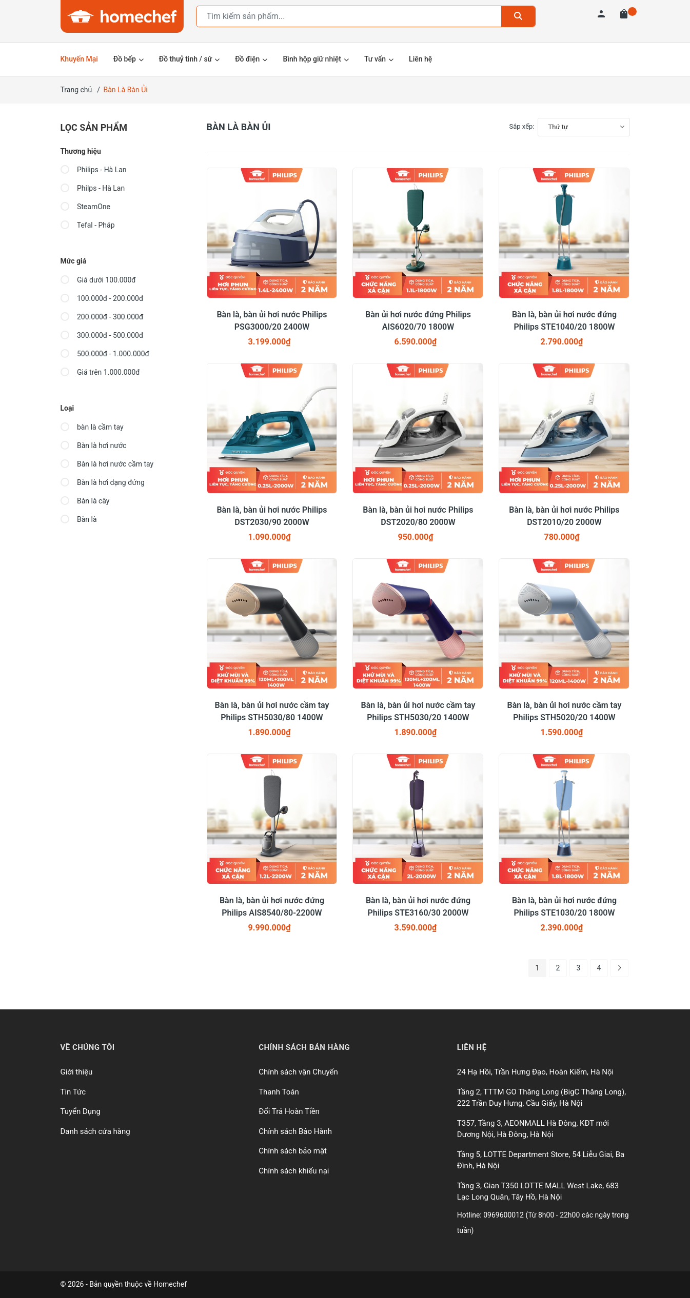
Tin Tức (73, 1092)
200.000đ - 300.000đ (102, 317)
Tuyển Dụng (81, 1111)
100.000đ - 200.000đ (102, 298)
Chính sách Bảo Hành (295, 1131)
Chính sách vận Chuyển (298, 1072)
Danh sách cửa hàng (95, 1131)
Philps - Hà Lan (93, 188)
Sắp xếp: (522, 126)
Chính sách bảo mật (293, 1150)
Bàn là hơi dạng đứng (103, 482)
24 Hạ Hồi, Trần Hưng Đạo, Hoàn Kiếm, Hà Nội (535, 1072)
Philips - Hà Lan (94, 170)
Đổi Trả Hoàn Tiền (289, 1111)
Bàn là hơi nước (94, 445)
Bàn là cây (85, 501)
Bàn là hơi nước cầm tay (107, 464)
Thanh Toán (279, 1092)
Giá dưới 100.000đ (98, 280)
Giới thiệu (77, 1072)
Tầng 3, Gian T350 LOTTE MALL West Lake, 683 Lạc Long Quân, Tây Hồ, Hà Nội (538, 1191)
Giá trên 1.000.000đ (100, 372)
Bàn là (79, 519)
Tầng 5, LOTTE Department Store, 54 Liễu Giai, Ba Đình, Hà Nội (540, 1160)
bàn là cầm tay (92, 427)
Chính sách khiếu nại (294, 1170)
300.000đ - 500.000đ (102, 335)
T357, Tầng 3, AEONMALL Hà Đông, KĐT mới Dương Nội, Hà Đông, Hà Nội (533, 1129)
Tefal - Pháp (88, 225)
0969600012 (504, 1215)
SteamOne (85, 206)
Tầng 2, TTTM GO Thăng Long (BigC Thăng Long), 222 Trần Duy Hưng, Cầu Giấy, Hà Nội (541, 1097)
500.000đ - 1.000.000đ (105, 354)
